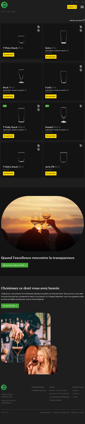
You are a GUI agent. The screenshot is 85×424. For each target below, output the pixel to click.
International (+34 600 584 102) (59, 393)
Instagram (76, 390)
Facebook (76, 393)
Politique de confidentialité (61, 412)
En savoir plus (8, 54)
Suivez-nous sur (78, 387)
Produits (9, 11)
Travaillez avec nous (39, 390)
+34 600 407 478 (6, 396)
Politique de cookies (77, 412)
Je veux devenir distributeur (59, 397)
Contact (72, 7)
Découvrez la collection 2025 (14, 265)
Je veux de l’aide (10, 306)
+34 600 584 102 (6, 403)
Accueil (3, 11)
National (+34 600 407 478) (58, 390)
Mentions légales (45, 412)
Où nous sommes (55, 400)
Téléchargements (38, 387)
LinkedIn (75, 397)
